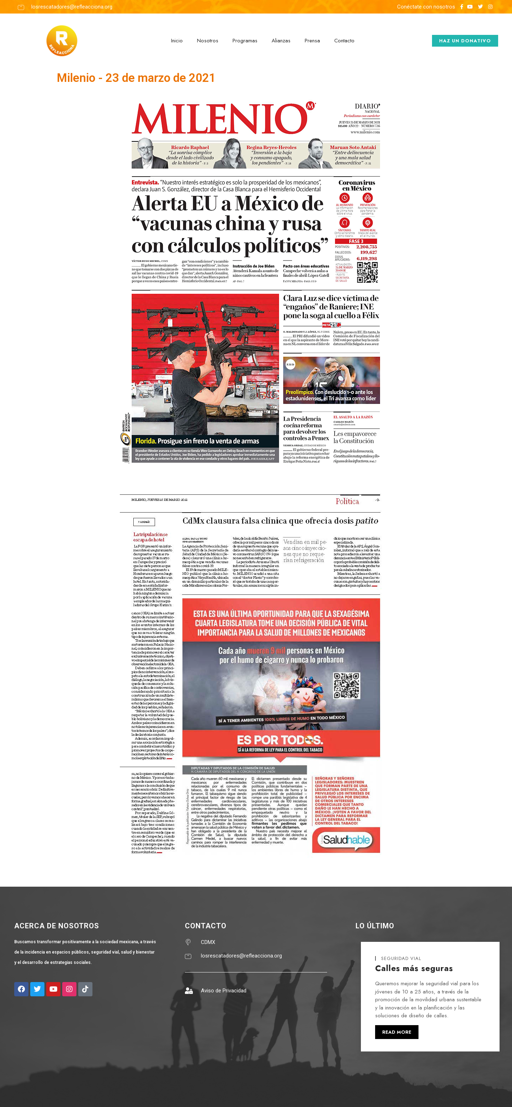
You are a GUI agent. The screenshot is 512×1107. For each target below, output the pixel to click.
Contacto (344, 40)
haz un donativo (465, 40)
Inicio (177, 40)
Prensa (312, 40)
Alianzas (281, 40)
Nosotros (207, 40)
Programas (245, 40)
